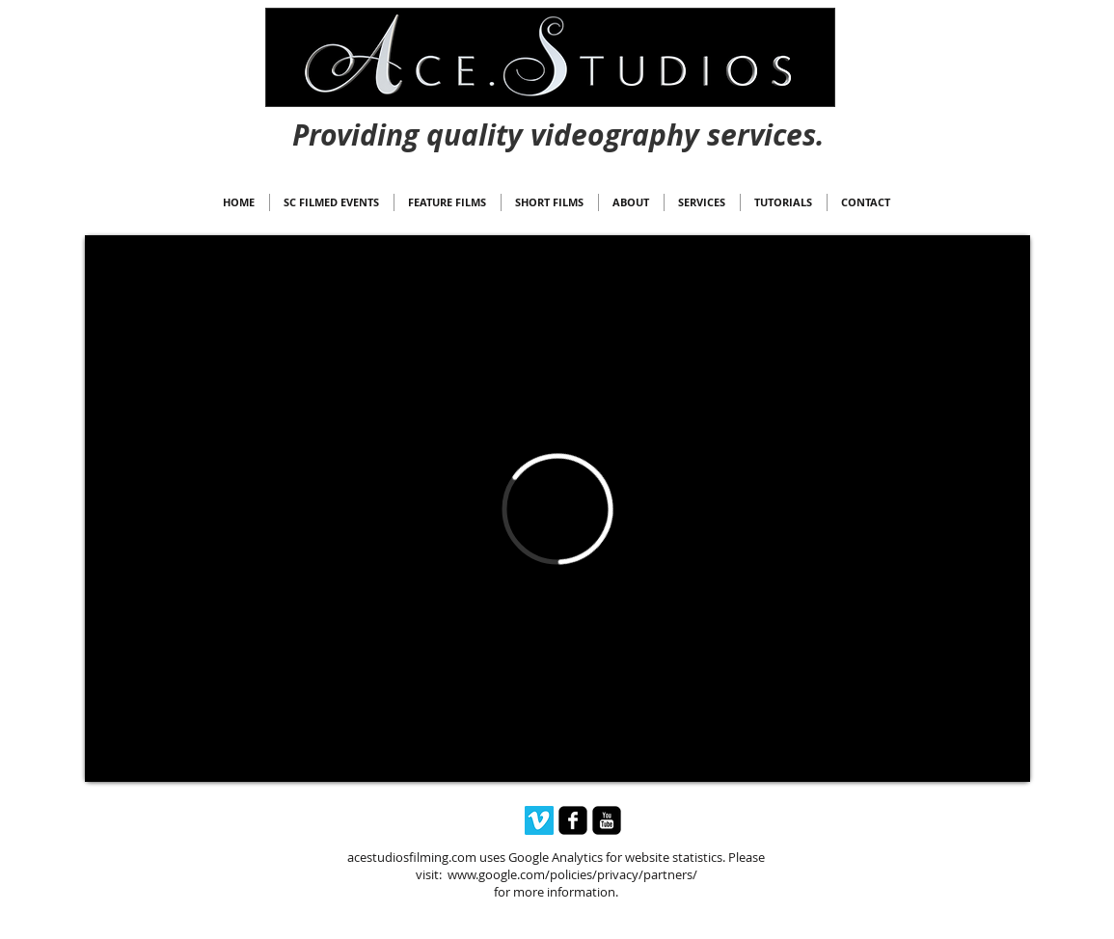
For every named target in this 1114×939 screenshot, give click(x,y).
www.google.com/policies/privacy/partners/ (572, 874)
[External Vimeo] (557, 508)
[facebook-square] (572, 820)
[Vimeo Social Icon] (539, 820)
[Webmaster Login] (559, 116)
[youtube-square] (606, 820)
